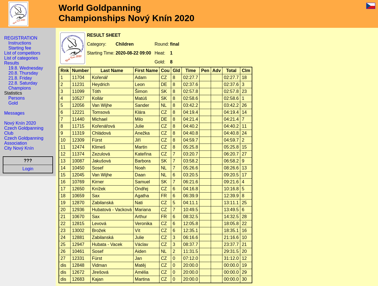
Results (11, 63)
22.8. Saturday (22, 83)
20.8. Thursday (23, 73)
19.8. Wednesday (25, 68)
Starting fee (19, 48)
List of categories (21, 58)
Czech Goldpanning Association (23, 141)
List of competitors (22, 53)
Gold (13, 103)
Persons (16, 98)
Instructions (19, 43)
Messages (14, 113)
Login (27, 168)
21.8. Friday (20, 78)
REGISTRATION (20, 38)
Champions (19, 88)
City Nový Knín (19, 148)
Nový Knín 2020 (20, 123)
